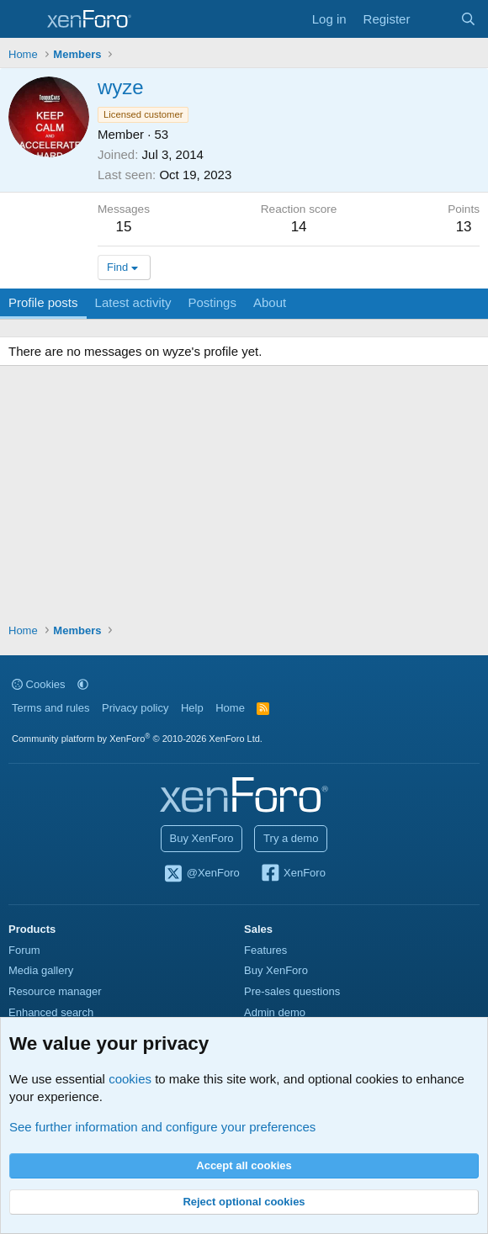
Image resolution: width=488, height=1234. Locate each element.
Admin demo (274, 1012)
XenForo (292, 874)
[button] (83, 684)
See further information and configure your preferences (162, 1127)
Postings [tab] (212, 302)
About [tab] (269, 302)
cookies (130, 1079)
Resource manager (55, 991)
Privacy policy (135, 708)
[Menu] (23, 19)
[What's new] (434, 18)
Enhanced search (50, 1012)
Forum (24, 950)
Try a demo (290, 838)
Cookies (39, 684)
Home (230, 708)
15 (124, 227)
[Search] (468, 18)
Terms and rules (50, 708)
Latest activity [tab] (133, 302)
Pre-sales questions (292, 991)
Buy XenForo (202, 838)
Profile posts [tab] (43, 302)
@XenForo (201, 874)
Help (192, 708)
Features (265, 950)
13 (464, 227)
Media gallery (40, 970)
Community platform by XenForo (137, 739)
